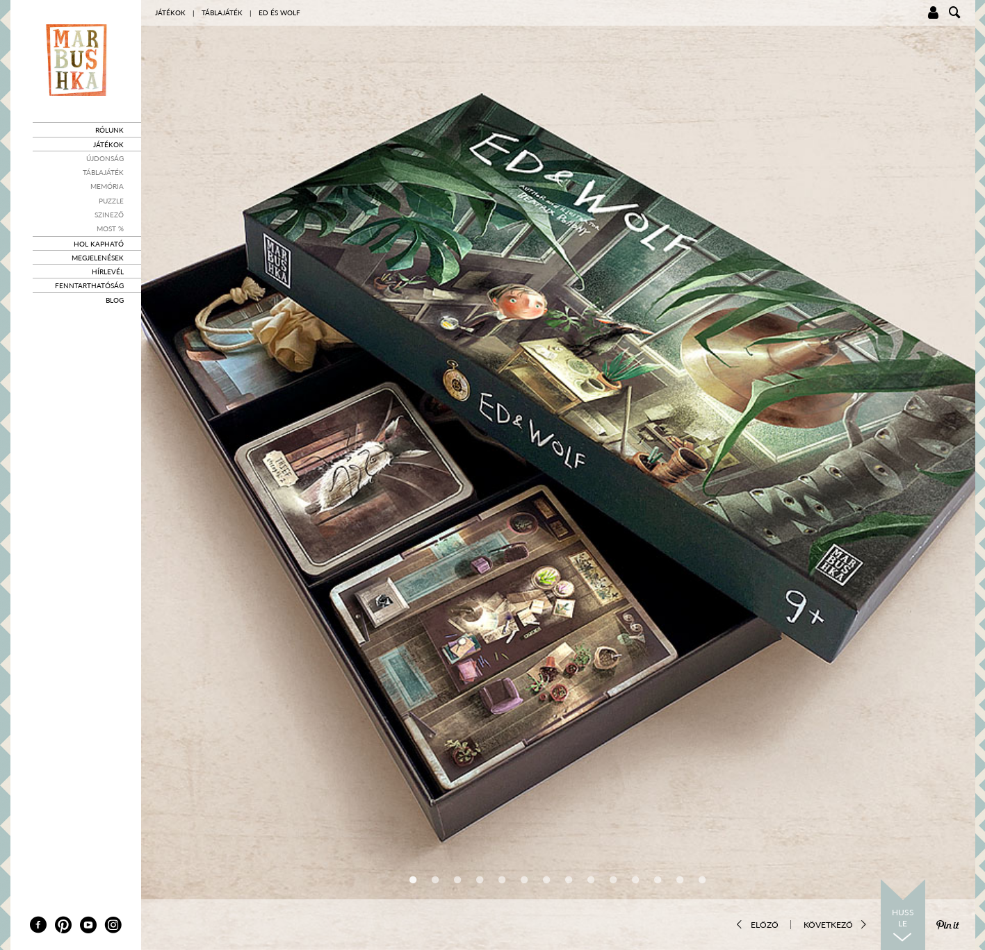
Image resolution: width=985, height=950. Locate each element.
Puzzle (111, 201)
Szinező (109, 214)
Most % (110, 228)
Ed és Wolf (279, 12)
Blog (115, 300)
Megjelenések (98, 257)
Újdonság (105, 158)
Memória (107, 186)
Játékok (108, 144)
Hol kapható (99, 244)
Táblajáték (103, 172)
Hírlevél (108, 271)
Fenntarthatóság (89, 285)
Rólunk (109, 130)
